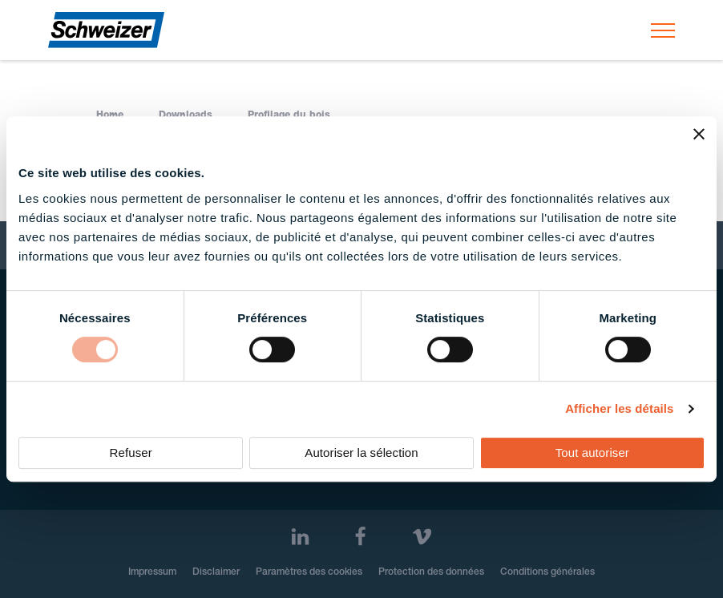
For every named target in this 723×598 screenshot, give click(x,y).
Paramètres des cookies (309, 572)
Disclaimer (216, 572)
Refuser (131, 452)
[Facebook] (360, 537)
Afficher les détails (619, 408)
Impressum (152, 572)
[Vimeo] (422, 537)
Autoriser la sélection (361, 452)
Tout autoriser (592, 452)
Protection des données (431, 572)
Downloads (185, 115)
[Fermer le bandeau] (699, 133)
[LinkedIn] (300, 537)
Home (109, 115)
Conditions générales (547, 572)
